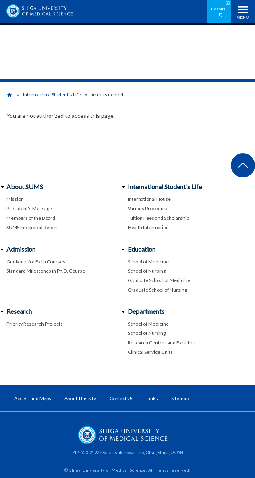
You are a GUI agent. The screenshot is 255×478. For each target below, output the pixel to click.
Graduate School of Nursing (157, 290)
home (9, 95)
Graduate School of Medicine (159, 280)
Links (152, 398)
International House (149, 199)
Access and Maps (32, 398)
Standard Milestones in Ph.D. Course (45, 271)
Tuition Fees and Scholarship (158, 218)
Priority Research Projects (34, 324)
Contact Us (121, 398)
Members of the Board (30, 218)
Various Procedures (149, 208)
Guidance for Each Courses (35, 262)
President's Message (29, 208)
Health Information (148, 227)
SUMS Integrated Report (32, 227)
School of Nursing (147, 271)
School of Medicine (148, 262)
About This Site (80, 398)
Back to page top (243, 165)
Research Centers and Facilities (162, 343)
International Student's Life (52, 95)
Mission (15, 199)
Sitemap (180, 398)
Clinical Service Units (150, 352)
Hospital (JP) (219, 11)
